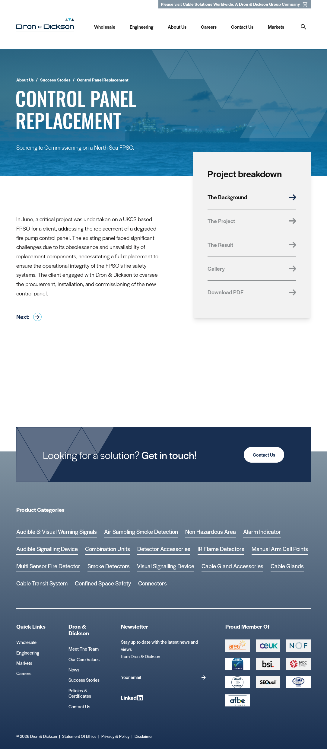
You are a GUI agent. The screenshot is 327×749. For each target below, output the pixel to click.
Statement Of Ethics (79, 736)
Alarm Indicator (262, 531)
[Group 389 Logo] (268, 664)
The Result (252, 244)
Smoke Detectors (108, 566)
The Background (252, 197)
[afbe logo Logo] (237, 700)
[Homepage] (45, 26)
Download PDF (252, 292)
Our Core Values (84, 659)
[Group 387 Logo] (237, 645)
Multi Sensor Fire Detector (48, 566)
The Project (252, 221)
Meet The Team (83, 648)
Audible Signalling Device (47, 549)
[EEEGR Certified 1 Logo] (237, 682)
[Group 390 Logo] (268, 682)
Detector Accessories (163, 549)
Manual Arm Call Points (280, 549)
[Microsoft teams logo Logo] (298, 682)
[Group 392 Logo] (298, 664)
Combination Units (107, 549)
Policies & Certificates (79, 693)
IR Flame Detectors (221, 549)
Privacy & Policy (115, 736)
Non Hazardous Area (210, 531)
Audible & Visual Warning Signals (56, 531)
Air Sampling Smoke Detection (141, 531)
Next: (29, 317)
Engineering (27, 652)
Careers (23, 673)
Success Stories (84, 680)
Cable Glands (287, 566)
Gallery (252, 268)
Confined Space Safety (103, 583)
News (73, 669)
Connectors (152, 583)
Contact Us (264, 454)
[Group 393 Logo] (298, 645)
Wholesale (26, 642)
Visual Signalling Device (165, 566)
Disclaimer (144, 736)
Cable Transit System (42, 583)
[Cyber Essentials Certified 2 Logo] (237, 664)
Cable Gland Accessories (232, 566)
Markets (24, 663)
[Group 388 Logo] (268, 645)
